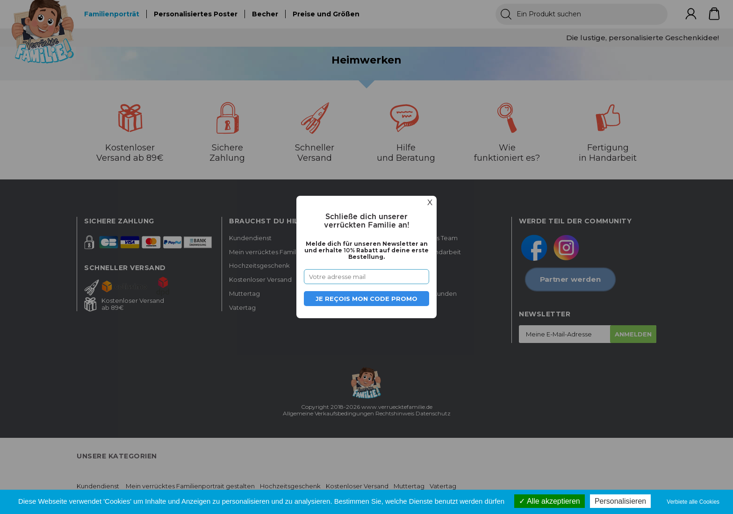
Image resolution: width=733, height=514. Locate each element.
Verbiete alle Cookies (693, 502)
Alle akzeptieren (549, 501)
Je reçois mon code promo (366, 298)
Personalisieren (620, 501)
